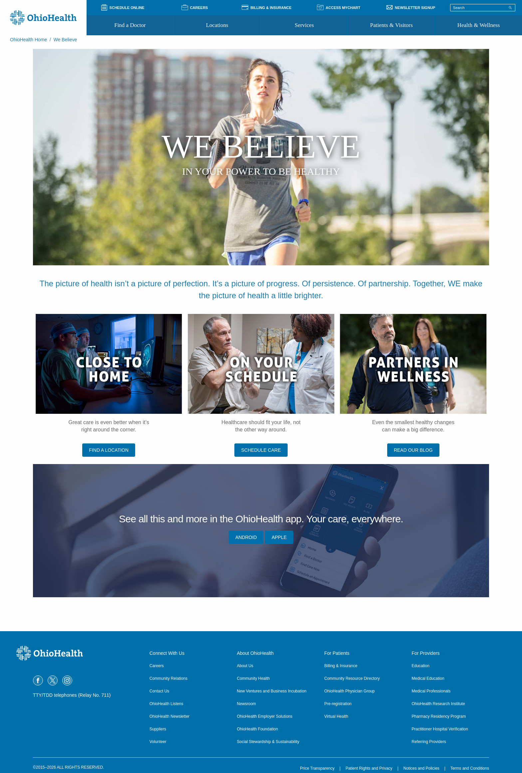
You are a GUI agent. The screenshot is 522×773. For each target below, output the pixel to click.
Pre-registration (338, 703)
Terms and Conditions (469, 768)
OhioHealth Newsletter (169, 716)
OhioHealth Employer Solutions (265, 716)
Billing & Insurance (340, 665)
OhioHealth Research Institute (438, 703)
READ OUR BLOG (413, 450)
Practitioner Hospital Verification (440, 729)
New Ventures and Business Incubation (272, 691)
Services (304, 25)
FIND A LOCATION (109, 450)
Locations (217, 25)
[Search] (510, 7)
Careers (156, 665)
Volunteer (157, 741)
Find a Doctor (129, 25)
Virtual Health (336, 716)
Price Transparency (317, 768)
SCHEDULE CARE (261, 450)
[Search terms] (482, 7)
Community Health (253, 678)
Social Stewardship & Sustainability (268, 741)
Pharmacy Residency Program (439, 716)
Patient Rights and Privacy (369, 768)
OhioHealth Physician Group (349, 691)
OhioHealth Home (28, 39)
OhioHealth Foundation (257, 729)
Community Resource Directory (352, 678)
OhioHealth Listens (166, 703)
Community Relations (168, 678)
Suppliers (157, 729)
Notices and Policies (421, 768)
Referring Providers (429, 741)
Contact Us (159, 691)
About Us (245, 665)
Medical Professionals (431, 691)
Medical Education (428, 678)
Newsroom (246, 703)
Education (420, 665)
